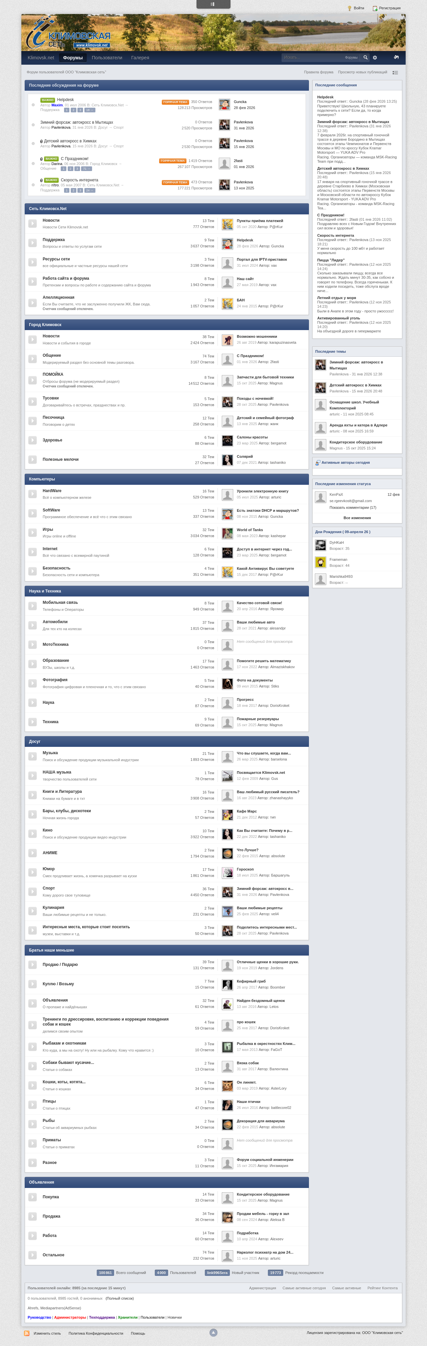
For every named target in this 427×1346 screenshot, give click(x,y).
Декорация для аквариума (261, 1121)
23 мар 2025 (247, 443)
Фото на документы (255, 680)
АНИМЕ (50, 853)
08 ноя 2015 (247, 516)
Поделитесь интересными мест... (267, 927)
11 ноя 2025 (247, 1258)
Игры (48, 529)
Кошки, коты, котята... (64, 1082)
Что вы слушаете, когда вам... (264, 753)
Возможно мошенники (257, 336)
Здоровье (52, 440)
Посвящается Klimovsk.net (261, 773)
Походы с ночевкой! (255, 398)
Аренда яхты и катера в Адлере (358, 425)
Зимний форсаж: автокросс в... (265, 889)
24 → (89, 190)
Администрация (262, 1288)
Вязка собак (248, 1063)
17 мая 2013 (247, 1050)
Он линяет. (247, 1082)
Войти (355, 8)
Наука (48, 702)
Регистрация (386, 8)
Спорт (118, 127)
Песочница (53, 417)
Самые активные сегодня (304, 1288)
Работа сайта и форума (66, 278)
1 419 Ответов (200, 161)
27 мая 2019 (247, 285)
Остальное (53, 1255)
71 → (86, 168)
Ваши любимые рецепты (260, 908)
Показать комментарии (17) (353, 507)
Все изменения (357, 518)
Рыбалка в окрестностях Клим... (266, 1044)
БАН (241, 300)
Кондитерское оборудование (263, 1194)
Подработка (248, 1233)
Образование (56, 660)
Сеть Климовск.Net (107, 105)
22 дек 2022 (247, 837)
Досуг (103, 127)
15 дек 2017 (247, 574)
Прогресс (245, 700)
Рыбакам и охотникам (64, 1043)
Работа (50, 1235)
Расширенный (375, 57)
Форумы (73, 57)
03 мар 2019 (247, 1088)
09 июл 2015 (247, 686)
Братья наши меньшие (51, 950)
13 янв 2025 (247, 424)
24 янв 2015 (247, 306)
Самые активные (346, 1288)
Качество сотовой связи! (259, 603)
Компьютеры (42, 479)
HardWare (52, 490)
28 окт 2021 (247, 628)
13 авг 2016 (247, 1007)
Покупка (51, 1197)
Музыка (50, 753)
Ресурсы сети (56, 259)
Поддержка (49, 110)
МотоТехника (55, 644)
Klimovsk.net (41, 57)
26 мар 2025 (247, 759)
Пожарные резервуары (258, 719)
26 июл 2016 (247, 1108)
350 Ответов (201, 102)
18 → (89, 110)
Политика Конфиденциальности (96, 1333)
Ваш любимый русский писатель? (268, 792)
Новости (51, 220)
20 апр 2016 (247, 609)
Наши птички (249, 1102)
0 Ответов (203, 122)
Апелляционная (58, 297)
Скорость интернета (79, 180)
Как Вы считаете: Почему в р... (264, 831)
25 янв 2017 (247, 1028)
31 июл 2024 (247, 265)
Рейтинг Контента (383, 1288)
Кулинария (53, 907)
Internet (50, 548)
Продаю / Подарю (60, 964)
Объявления (55, 1000)
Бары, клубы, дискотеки (67, 811)
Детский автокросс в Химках (70, 141)
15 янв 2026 (244, 147)
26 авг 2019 (247, 342)
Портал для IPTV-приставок (262, 259)
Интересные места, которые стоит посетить (86, 927)
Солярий (245, 456)
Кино (47, 830)
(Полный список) (119, 1298)
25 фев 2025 (247, 914)
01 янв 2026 (244, 167)
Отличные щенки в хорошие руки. (268, 962)
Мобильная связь (60, 602)
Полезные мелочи (61, 459)
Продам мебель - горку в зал (263, 1214)
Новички (174, 1317)
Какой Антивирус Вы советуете (265, 568)
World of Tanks (250, 530)
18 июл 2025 (247, 875)
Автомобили (55, 621)
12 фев (394, 494)
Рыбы (49, 1120)
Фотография (55, 680)
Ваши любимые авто (256, 622)
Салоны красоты (252, 437)
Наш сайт (245, 279)
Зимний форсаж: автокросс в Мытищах (76, 122)
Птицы (49, 1101)
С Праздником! (74, 158)
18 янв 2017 (247, 706)
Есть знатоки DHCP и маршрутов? (268, 510)
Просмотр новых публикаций (362, 72)
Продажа (51, 1216)
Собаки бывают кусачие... (68, 1062)
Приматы (52, 1140)
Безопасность (56, 568)
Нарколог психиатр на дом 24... (265, 1252)
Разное (50, 1162)
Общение (48, 168)
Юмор (49, 869)
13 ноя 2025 (244, 188)
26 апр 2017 (247, 987)
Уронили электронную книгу (263, 491)
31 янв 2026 (244, 128)
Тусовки (51, 398)
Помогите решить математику (264, 661)
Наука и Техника (45, 591)
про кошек (246, 1022)
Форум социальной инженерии (265, 1160)
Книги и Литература (62, 791)
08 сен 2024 (247, 1220)
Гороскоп (245, 869)
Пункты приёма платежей (260, 221)
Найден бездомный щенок (261, 1001)
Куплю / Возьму (58, 984)
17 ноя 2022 (247, 667)
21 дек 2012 (247, 817)
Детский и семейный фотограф (265, 418)
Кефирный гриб (251, 981)
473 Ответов (201, 182)
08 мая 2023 (247, 536)
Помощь (138, 1333)
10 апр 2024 (247, 1239)
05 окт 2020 (247, 227)
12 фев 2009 (247, 779)
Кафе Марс (247, 811)
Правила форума (319, 72)
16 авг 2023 (247, 798)
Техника (50, 722)
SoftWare (51, 510)
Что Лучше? (248, 850)
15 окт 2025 (247, 383)
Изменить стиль (47, 1333)
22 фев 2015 (247, 856)
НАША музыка (57, 772)
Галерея (140, 57)
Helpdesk (65, 99)
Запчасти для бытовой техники (265, 377)
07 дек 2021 (247, 462)
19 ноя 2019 (247, 968)
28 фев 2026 (244, 108)
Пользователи (107, 57)
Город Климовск (103, 164)
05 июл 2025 (247, 497)
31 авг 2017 (247, 1069)
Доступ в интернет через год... (264, 549)
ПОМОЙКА (53, 374)
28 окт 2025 (247, 404)
